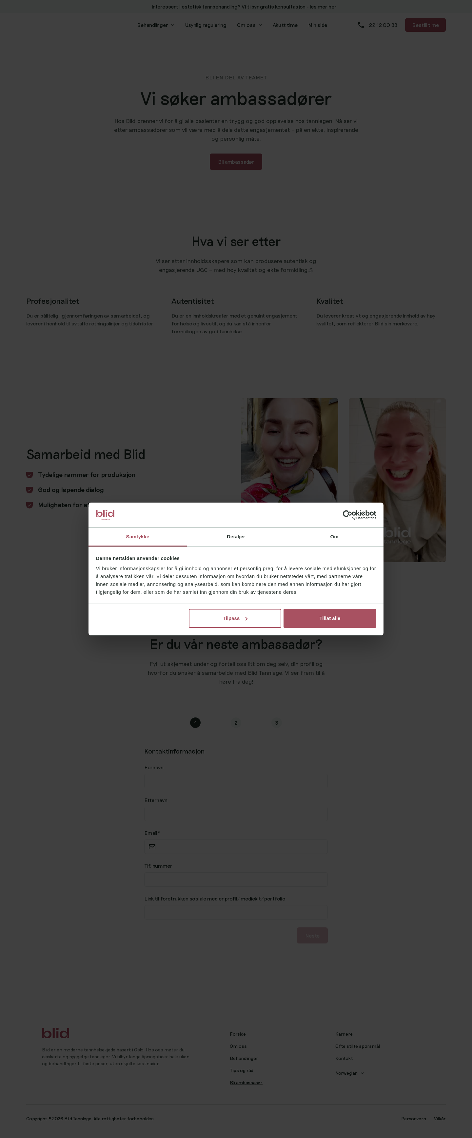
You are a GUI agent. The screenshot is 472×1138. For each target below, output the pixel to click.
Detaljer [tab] (236, 536)
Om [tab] (334, 536)
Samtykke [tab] (137, 536)
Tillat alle (329, 618)
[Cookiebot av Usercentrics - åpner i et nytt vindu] (347, 515)
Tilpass (235, 618)
